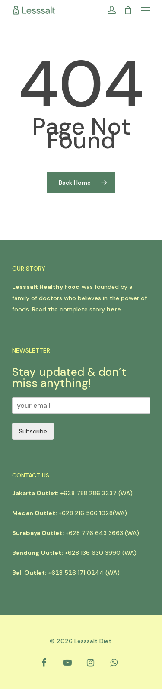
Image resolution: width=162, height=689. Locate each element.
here (114, 309)
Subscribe (33, 431)
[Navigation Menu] (145, 10)
